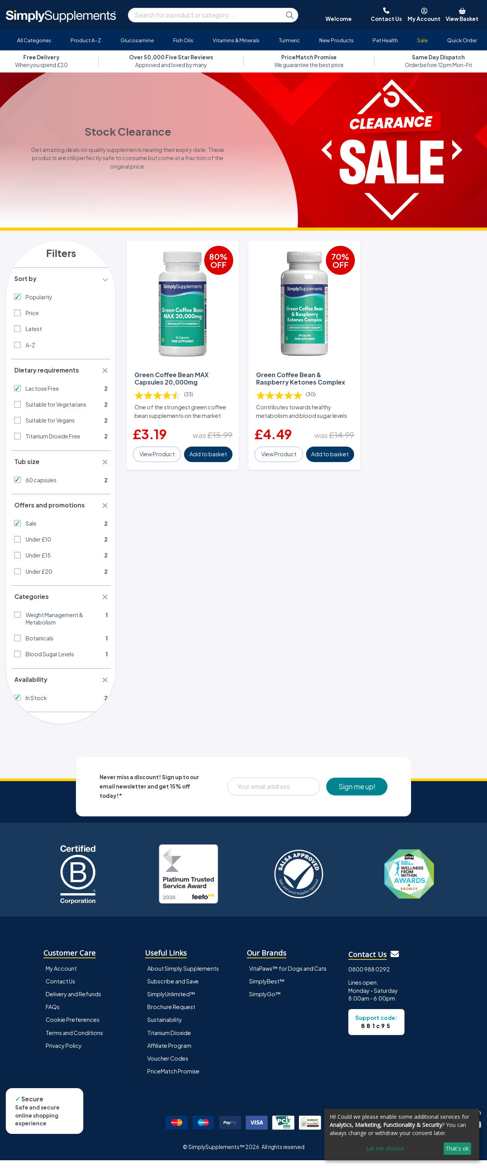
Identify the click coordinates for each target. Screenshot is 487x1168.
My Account (61, 976)
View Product (157, 452)
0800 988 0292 (369, 976)
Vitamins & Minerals (236, 40)
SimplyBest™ (267, 988)
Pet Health (385, 40)
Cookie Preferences (73, 1027)
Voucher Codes (167, 1065)
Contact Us (60, 988)
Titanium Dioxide (169, 1040)
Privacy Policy (64, 1052)
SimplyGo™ (265, 1001)
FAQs (53, 1014)
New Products (336, 40)
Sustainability (164, 1027)
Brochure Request (171, 1014)
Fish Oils (183, 40)
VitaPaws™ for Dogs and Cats (288, 976)
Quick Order (462, 40)
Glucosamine (137, 40)
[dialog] (401, 1134)
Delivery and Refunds (73, 1001)
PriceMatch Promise (173, 1078)
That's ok (457, 1148)
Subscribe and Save (173, 988)
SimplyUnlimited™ (171, 1001)
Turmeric (289, 40)
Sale (422, 40)
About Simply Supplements (183, 976)
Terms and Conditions (74, 1040)
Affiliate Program (169, 1052)
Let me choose (385, 1148)
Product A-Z (86, 40)
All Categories (34, 40)
